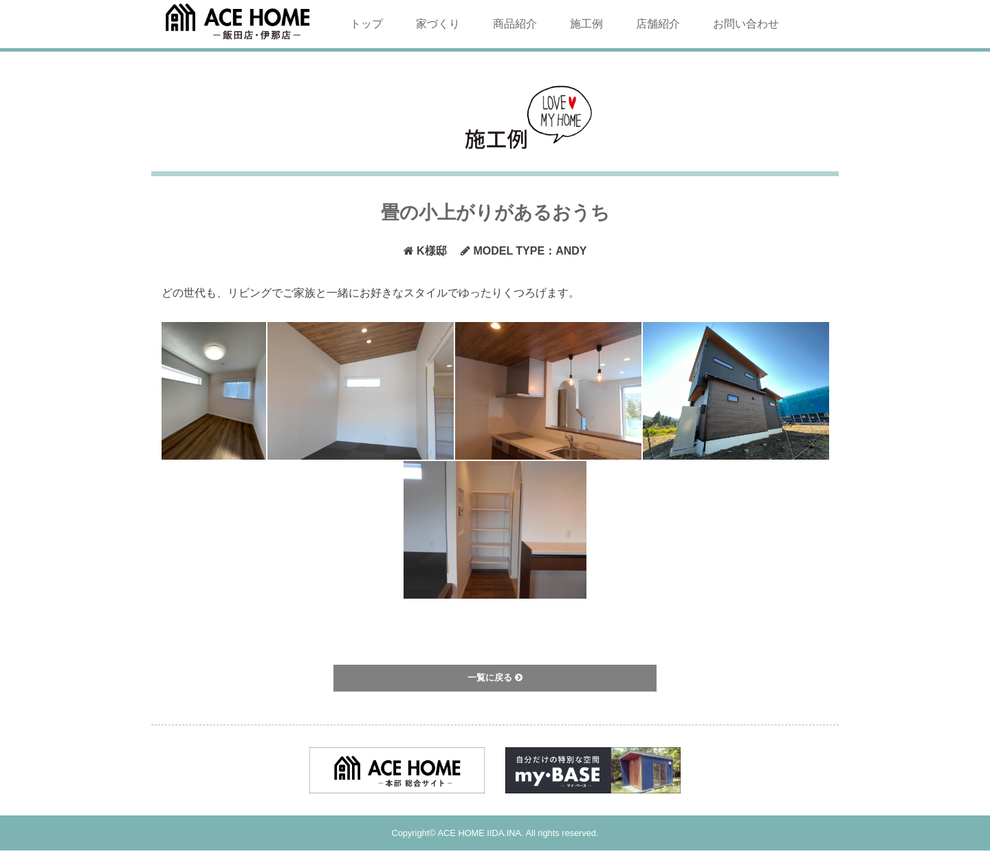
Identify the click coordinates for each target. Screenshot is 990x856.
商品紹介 (515, 24)
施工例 (586, 24)
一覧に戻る (495, 677)
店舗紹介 (658, 24)
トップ (366, 24)
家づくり (438, 24)
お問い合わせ (746, 24)
